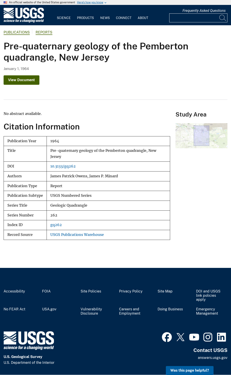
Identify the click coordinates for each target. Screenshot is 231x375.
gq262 (56, 225)
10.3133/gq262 (63, 166)
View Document (21, 80)
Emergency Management (207, 311)
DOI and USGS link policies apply (208, 295)
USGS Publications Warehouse (77, 235)
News (105, 18)
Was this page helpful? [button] (189, 370)
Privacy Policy (131, 291)
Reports (44, 32)
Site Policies (91, 291)
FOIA (46, 291)
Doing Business (170, 309)
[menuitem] (64, 15)
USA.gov (49, 309)
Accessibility (14, 291)
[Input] (198, 17)
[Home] (24, 21)
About (143, 18)
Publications (17, 32)
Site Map (165, 291)
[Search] (222, 17)
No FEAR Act (14, 309)
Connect (123, 18)
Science (64, 18)
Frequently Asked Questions (204, 10)
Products (85, 18)
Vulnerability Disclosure (91, 311)
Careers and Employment (129, 311)
